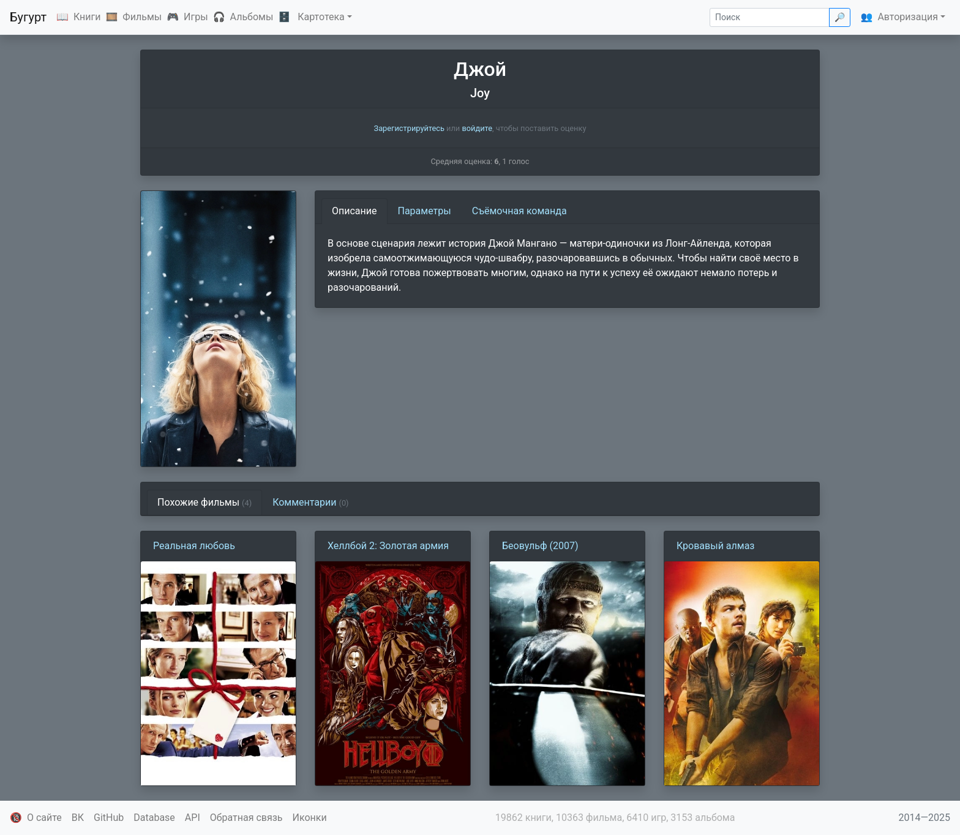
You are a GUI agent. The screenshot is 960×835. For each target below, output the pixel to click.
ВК (78, 817)
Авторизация (907, 17)
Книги (87, 17)
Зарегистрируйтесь (409, 128)
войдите (477, 128)
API (192, 817)
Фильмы (142, 17)
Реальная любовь (194, 546)
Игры (196, 17)
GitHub (109, 817)
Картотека (321, 17)
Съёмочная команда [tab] (519, 211)
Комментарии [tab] (310, 502)
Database (154, 817)
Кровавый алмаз (715, 546)
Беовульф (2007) (540, 546)
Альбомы (252, 17)
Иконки (310, 817)
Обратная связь (246, 817)
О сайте (44, 817)
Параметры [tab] (424, 211)
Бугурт (28, 17)
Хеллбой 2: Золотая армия (388, 546)
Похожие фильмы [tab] (204, 502)
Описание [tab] (354, 211)
